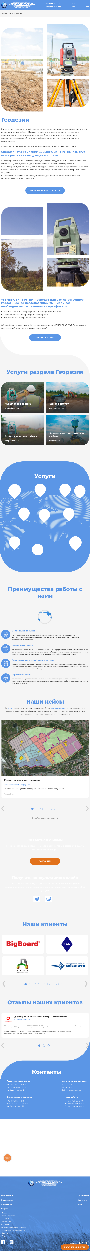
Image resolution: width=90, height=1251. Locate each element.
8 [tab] (57, 984)
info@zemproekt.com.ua (71, 1090)
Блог (80, 1204)
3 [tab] (41, 809)
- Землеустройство (8, 1216)
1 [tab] (32, 809)
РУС (73, 7)
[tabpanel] (45, 759)
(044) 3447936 (66, 1085)
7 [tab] (53, 984)
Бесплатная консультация (45, 190)
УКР (73, 3)
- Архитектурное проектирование (13, 1227)
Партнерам (6, 1204)
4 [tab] (46, 809)
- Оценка (4, 1233)
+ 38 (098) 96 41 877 (53, 7)
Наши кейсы (7, 1200)
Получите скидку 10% (75, 1247)
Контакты (82, 1200)
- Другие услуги (7, 1236)
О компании (7, 1196)
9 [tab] (62, 984)
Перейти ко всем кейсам (43, 818)
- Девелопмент (6, 1213)
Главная (4, 13)
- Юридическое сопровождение (13, 1230)
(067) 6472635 (66, 1087)
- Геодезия (5, 1219)
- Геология (5, 1224)
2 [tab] (37, 809)
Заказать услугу (45, 338)
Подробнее (9, 794)
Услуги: (4, 1209)
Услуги (11, 13)
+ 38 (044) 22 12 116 (53, 3)
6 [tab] (55, 809)
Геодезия (18, 13)
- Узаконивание (6, 1221)
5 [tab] (51, 809)
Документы (83, 1196)
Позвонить (45, 861)
